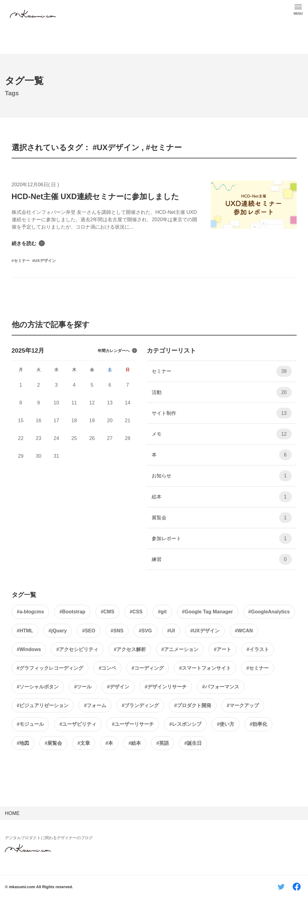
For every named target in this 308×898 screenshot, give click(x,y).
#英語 (162, 743)
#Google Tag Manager (207, 611)
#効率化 (258, 724)
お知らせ (222, 475)
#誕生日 (193, 743)
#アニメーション (179, 649)
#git (162, 611)
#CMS (107, 611)
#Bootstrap (72, 611)
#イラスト (258, 649)
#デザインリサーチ (166, 686)
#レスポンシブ (185, 724)
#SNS (117, 630)
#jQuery (58, 630)
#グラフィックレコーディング (50, 668)
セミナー (222, 371)
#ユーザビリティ (77, 724)
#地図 (23, 743)
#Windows (29, 649)
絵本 (222, 496)
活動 (222, 392)
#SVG (145, 630)
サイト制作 (222, 413)
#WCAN (244, 630)
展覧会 (222, 517)
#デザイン (118, 686)
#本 (109, 743)
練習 (222, 559)
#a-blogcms (30, 611)
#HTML (25, 630)
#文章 (83, 743)
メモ (222, 434)
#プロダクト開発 (192, 705)
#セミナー (257, 668)
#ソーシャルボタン (38, 686)
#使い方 (225, 724)
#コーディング (147, 668)
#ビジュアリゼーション (43, 705)
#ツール (83, 686)
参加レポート (222, 538)
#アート (222, 649)
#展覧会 (53, 743)
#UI (171, 630)
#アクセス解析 (130, 649)
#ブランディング (140, 705)
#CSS (136, 611)
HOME (12, 813)
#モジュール (30, 724)
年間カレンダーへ (117, 350)
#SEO (88, 630)
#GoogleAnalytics (269, 611)
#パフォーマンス (220, 686)
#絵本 (134, 743)
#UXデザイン (205, 630)
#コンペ (107, 668)
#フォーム (95, 705)
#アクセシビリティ (77, 649)
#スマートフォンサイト (205, 668)
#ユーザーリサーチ (133, 724)
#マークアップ (243, 705)
